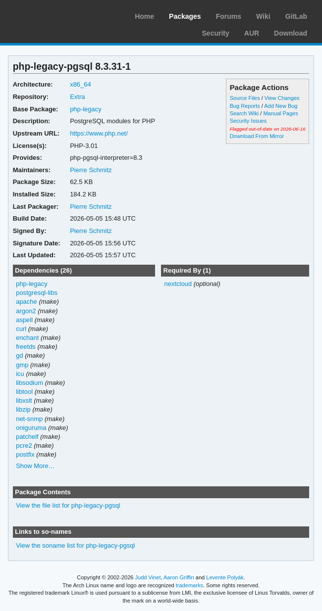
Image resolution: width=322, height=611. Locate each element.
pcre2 (24, 445)
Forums (228, 16)
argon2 (26, 311)
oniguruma (31, 427)
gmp (22, 365)
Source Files (245, 98)
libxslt (24, 400)
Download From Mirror (257, 136)
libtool (24, 391)
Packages (185, 16)
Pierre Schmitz (90, 170)
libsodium (29, 382)
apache (26, 301)
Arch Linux (54, 15)
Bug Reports (245, 106)
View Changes (282, 98)
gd (19, 355)
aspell (24, 320)
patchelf (27, 436)
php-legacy (86, 109)
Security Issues (248, 121)
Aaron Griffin (178, 577)
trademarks (189, 585)
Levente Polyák (224, 577)
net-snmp (29, 419)
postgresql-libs (36, 292)
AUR (251, 33)
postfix (25, 454)
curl (21, 328)
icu (20, 373)
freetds (26, 346)
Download (290, 33)
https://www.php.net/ (99, 133)
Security (215, 33)
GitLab (296, 16)
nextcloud (178, 283)
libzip (23, 409)
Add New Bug (280, 106)
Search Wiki (244, 113)
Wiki (263, 16)
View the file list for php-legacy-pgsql (68, 505)
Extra (77, 96)
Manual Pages (280, 113)
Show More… (35, 466)
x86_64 (80, 84)
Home (144, 16)
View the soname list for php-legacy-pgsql (75, 545)
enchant (27, 337)
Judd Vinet (148, 577)
